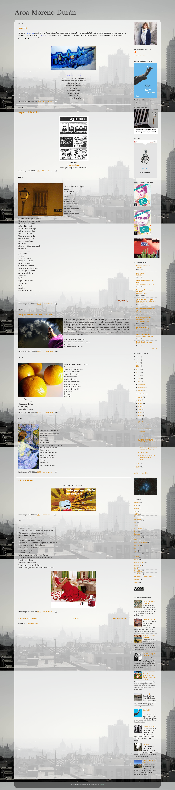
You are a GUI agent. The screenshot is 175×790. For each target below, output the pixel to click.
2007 (138, 467)
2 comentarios (47, 472)
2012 (138, 372)
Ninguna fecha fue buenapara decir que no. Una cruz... (147, 448)
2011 (138, 375)
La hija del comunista (146, 711)
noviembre (142, 387)
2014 (138, 366)
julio (140, 400)
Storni (136, 568)
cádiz (135, 511)
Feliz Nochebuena (141, 312)
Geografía (139, 267)
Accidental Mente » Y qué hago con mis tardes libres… (146, 300)
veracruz (136, 579)
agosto (140, 397)
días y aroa (137, 520)
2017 (138, 357)
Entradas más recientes (28, 618)
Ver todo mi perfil (139, 56)
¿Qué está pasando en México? (149, 636)
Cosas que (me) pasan (143, 334)
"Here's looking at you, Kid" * (149, 654)
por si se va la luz (139, 562)
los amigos (137, 537)
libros (136, 531)
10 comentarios (47, 171)
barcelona (137, 502)
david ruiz (137, 517)
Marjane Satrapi (74, 165)
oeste (135, 551)
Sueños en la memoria (143, 318)
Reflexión (139, 275)
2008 (138, 464)
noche (136, 548)
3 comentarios (47, 612)
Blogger (101, 784)
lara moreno (138, 528)
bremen (136, 508)
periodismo (137, 554)
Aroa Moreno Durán (45, 12)
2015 (138, 363)
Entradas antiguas (121, 618)
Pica (137, 344)
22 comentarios (48, 351)
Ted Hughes (138, 574)
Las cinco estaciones (143, 266)
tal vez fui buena (26, 480)
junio (140, 403)
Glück (136, 525)
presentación (138, 565)
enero (140, 419)
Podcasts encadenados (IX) (144, 336)
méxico (136, 545)
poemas (136, 557)
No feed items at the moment (145, 284)
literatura (137, 534)
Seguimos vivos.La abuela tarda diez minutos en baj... (146, 457)
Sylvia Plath (138, 571)
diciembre (141, 384)
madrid (136, 540)
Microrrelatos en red (142, 329)
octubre (141, 391)
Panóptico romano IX (142, 293)
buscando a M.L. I (149, 619)
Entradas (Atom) (32, 623)
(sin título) (146, 694)
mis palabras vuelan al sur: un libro (35, 314)
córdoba (136, 514)
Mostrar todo (153, 348)
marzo (140, 412)
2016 (138, 360)
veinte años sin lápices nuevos (143, 577)
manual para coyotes (140, 542)
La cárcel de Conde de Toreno (149, 602)
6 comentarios (47, 304)
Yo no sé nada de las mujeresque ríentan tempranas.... (145, 430)
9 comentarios (47, 101)
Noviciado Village (149, 726)
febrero (140, 416)
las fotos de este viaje (141, 473)
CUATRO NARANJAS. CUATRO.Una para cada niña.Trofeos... (146, 442)
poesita (136, 559)
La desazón (139, 303)
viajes (136, 582)
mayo (140, 406)
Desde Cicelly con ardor (144, 342)
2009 (138, 382)
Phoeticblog (140, 273)
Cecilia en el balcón (142, 327)
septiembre (142, 394)
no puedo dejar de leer (29, 112)
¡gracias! (22, 28)
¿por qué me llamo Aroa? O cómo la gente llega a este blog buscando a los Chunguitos (149, 675)
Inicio (75, 618)
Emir (135, 522)
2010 (138, 378)
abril (140, 409)
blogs (135, 505)
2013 (138, 369)
